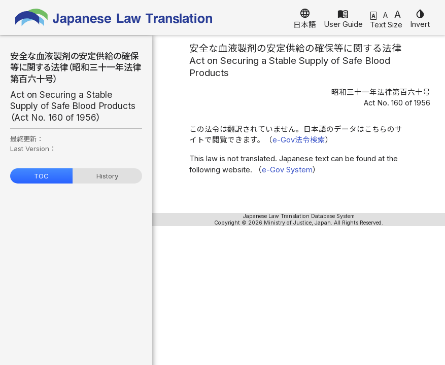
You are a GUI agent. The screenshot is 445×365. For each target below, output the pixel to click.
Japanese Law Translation (114, 17)
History (107, 176)
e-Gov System (287, 169)
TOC (41, 176)
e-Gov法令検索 (298, 139)
